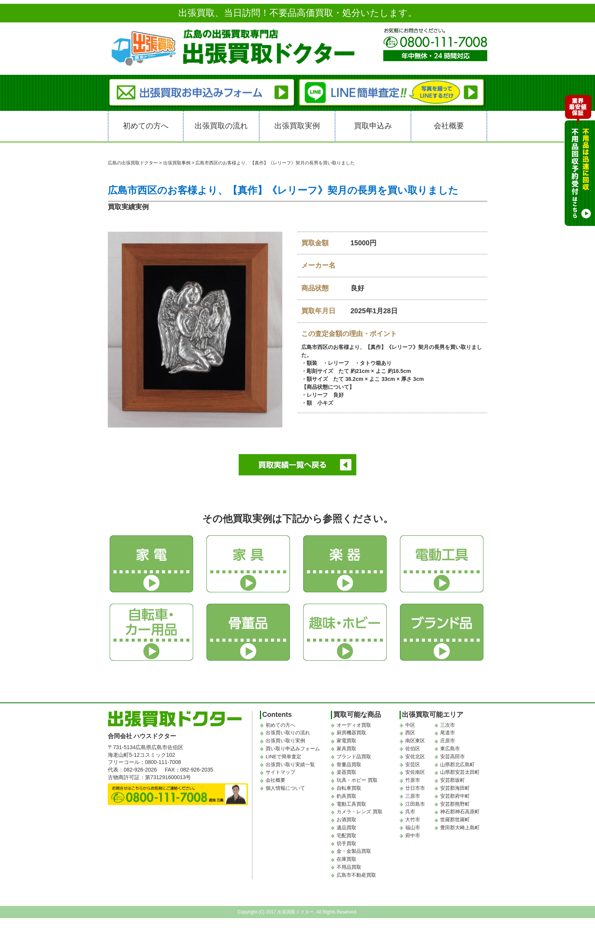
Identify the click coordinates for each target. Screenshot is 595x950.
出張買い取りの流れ (288, 732)
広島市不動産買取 (356, 875)
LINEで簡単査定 (283, 756)
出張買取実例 (297, 126)
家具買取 (346, 748)
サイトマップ (280, 772)
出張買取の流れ (221, 126)
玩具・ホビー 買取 (357, 780)
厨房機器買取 (351, 732)
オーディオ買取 (354, 725)
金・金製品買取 (354, 851)
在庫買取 (346, 859)
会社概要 (449, 126)
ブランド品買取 (354, 756)
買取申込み (373, 126)
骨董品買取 (349, 764)
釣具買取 (346, 796)
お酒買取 (346, 819)
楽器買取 (346, 772)
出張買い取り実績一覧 (290, 764)
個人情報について (285, 788)
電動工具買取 (351, 804)
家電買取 (346, 740)
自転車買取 (349, 788)
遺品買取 (346, 827)
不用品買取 (349, 867)
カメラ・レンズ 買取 (359, 811)
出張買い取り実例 (285, 740)
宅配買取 (346, 835)
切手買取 (346, 843)
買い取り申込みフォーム (293, 748)
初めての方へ (145, 126)
